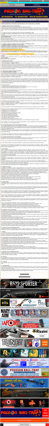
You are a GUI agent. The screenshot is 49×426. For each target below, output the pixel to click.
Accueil (6, 1)
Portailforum (2, 424)
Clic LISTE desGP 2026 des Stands (36, 5)
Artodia (28, 424)
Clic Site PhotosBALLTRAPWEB (12, 5)
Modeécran (47, 424)
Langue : (37, 19)
